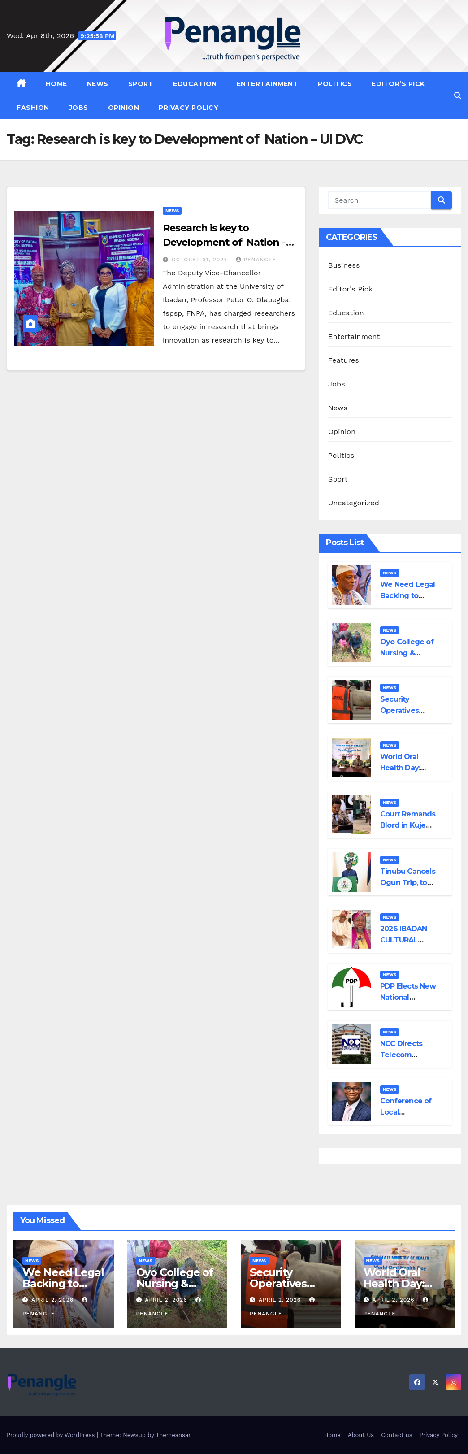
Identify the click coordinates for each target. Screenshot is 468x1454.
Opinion (123, 108)
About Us (361, 1435)
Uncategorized (353, 503)
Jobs (78, 108)
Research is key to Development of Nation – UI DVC (224, 242)
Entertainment (268, 84)
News (97, 84)
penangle (256, 259)
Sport (141, 84)
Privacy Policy (188, 108)
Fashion (33, 108)
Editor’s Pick (398, 84)
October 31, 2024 (201, 259)
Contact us (396, 1435)
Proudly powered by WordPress (52, 1435)
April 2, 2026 (53, 1300)
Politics (335, 84)
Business (344, 265)
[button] (457, 95)
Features (343, 360)
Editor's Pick (350, 289)
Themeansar (173, 1435)
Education (195, 84)
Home (56, 84)
